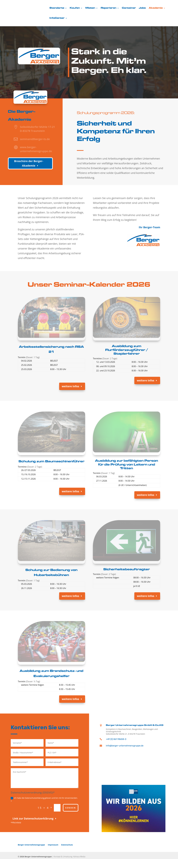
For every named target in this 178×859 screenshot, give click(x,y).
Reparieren (108, 8)
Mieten (90, 8)
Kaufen (75, 8)
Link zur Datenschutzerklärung (33, 818)
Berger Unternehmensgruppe (31, 844)
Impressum (53, 844)
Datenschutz (67, 844)
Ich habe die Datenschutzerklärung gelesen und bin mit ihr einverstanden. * (44, 800)
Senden (70, 807)
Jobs (142, 8)
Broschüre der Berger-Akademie (28, 163)
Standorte (56, 8)
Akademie (156, 8)
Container (129, 8)
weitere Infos (70, 386)
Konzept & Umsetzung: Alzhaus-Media (69, 856)
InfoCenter (57, 18)
